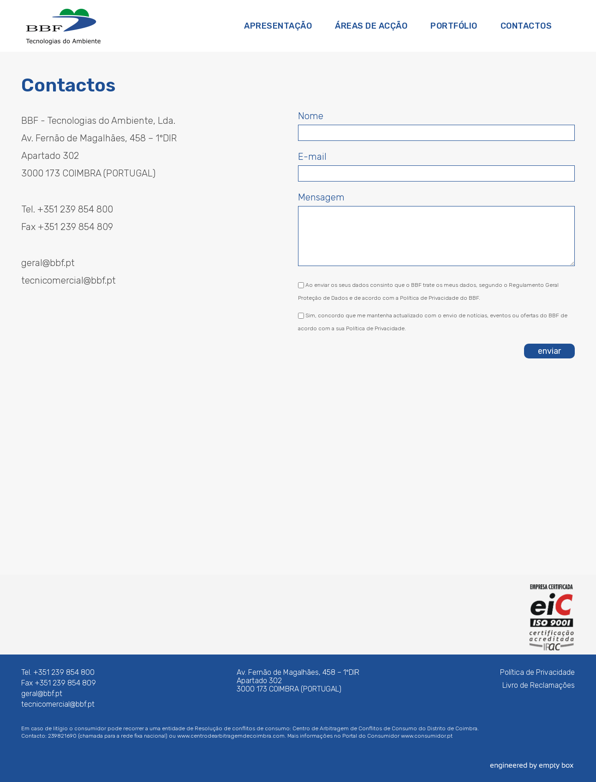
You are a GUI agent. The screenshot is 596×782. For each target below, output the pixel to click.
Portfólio (453, 26)
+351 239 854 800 (75, 209)
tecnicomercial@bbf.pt (68, 280)
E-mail (312, 156)
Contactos (526, 26)
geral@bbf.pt (48, 262)
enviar (549, 351)
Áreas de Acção (371, 26)
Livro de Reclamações (538, 685)
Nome (310, 115)
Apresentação (278, 26)
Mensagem (321, 197)
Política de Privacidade (537, 672)
